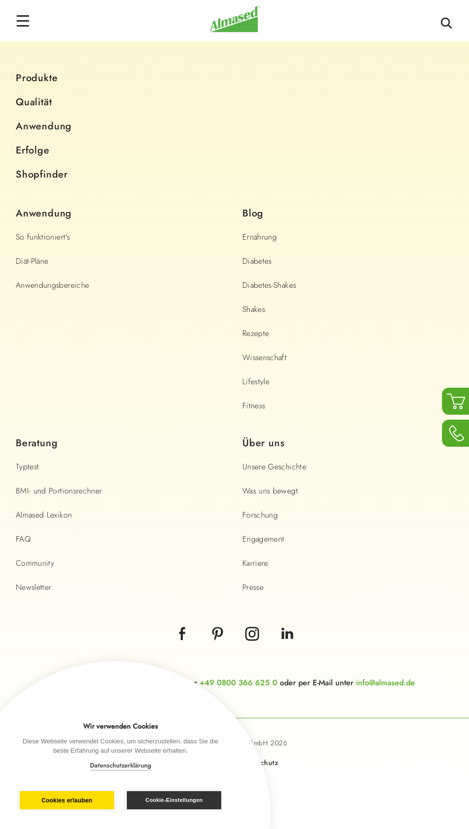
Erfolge (33, 150)
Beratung (37, 443)
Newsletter (34, 587)
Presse (253, 587)
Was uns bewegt (270, 490)
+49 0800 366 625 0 (238, 682)
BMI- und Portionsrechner (59, 490)
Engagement (263, 539)
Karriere (255, 563)
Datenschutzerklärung (120, 765)
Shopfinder (42, 174)
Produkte (37, 78)
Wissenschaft (264, 357)
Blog (253, 213)
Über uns (263, 443)
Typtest (27, 466)
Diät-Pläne (32, 261)
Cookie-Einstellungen (174, 800)
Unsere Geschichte (274, 466)
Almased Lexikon (44, 515)
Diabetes (257, 261)
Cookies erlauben (66, 800)
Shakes (253, 309)
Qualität (34, 102)
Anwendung (44, 126)
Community (35, 563)
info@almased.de (385, 682)
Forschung (260, 515)
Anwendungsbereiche (52, 285)
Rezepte (255, 333)
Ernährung (259, 237)
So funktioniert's (43, 237)
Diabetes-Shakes (269, 285)
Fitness (253, 405)
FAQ (23, 539)
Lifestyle (255, 381)
